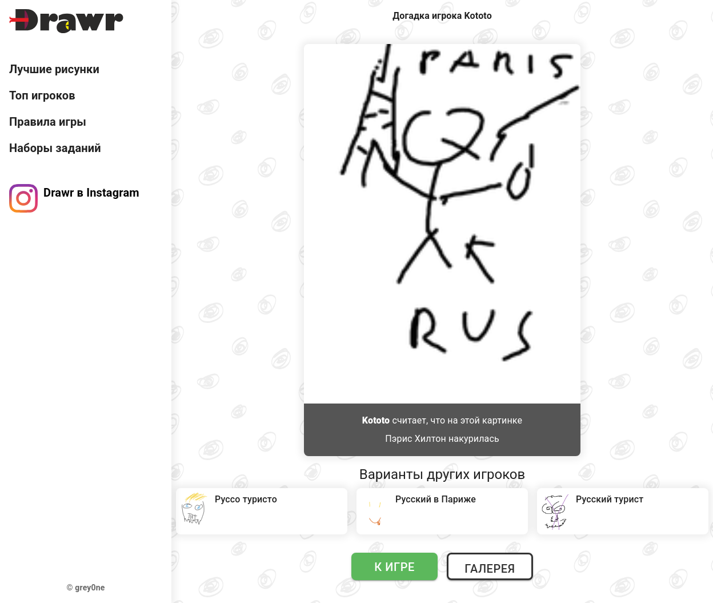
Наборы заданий (55, 148)
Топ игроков (42, 95)
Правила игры (47, 122)
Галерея (489, 569)
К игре (394, 567)
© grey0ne (86, 587)
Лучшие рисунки (54, 69)
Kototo (376, 420)
